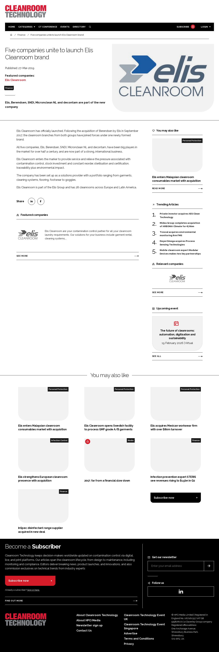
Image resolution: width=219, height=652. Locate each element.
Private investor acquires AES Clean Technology (180, 215)
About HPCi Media (88, 620)
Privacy (129, 643)
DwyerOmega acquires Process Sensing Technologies (177, 243)
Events (64, 27)
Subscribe (185, 27)
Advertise (130, 633)
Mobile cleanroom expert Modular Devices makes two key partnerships (180, 252)
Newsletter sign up (89, 625)
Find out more (14, 601)
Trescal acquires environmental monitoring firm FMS (178, 233)
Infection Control (59, 440)
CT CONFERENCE (47, 27)
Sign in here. (33, 590)
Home (11, 27)
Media (131, 440)
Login (204, 27)
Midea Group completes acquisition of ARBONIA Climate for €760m (180, 224)
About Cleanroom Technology (97, 615)
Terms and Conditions (139, 638)
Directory (79, 27)
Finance (9, 88)
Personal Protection (192, 141)
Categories (25, 27)
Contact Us (84, 630)
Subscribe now (164, 497)
